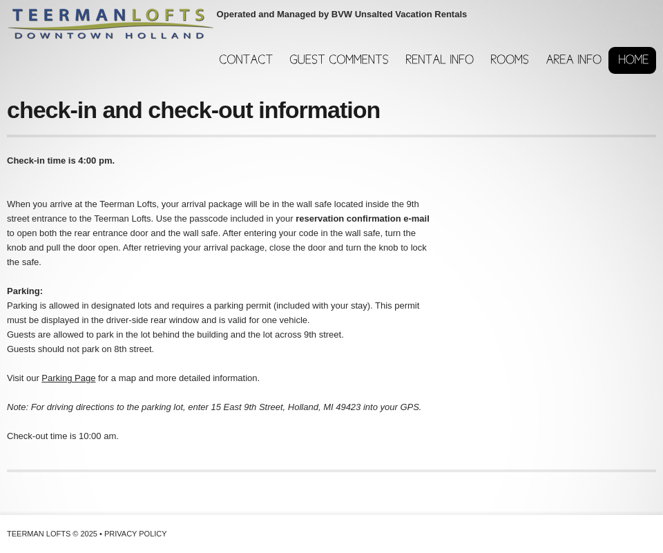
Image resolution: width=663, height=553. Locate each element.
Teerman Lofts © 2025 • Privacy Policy (87, 534)
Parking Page (68, 378)
